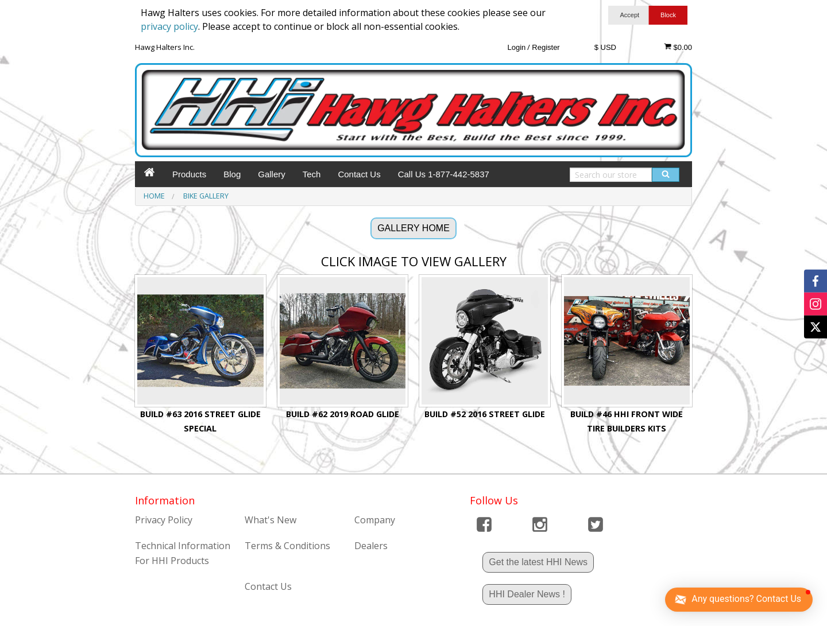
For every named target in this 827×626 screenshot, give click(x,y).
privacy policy (169, 26)
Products (189, 174)
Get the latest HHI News (538, 562)
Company (374, 520)
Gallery (271, 174)
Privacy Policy (163, 520)
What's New (270, 520)
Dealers (371, 545)
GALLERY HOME (413, 228)
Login (516, 47)
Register (545, 47)
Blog (232, 174)
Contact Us (359, 174)
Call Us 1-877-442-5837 (443, 174)
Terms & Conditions (287, 545)
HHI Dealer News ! (527, 594)
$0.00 (678, 47)
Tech (312, 174)
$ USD (605, 47)
